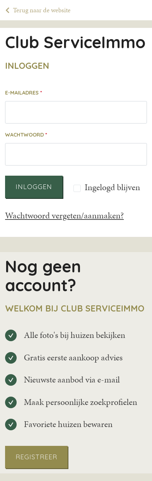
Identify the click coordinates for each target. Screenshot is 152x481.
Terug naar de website (42, 10)
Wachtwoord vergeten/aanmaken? (64, 215)
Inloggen (34, 187)
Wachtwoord (24, 134)
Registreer (36, 457)
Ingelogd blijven (112, 187)
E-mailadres (22, 92)
